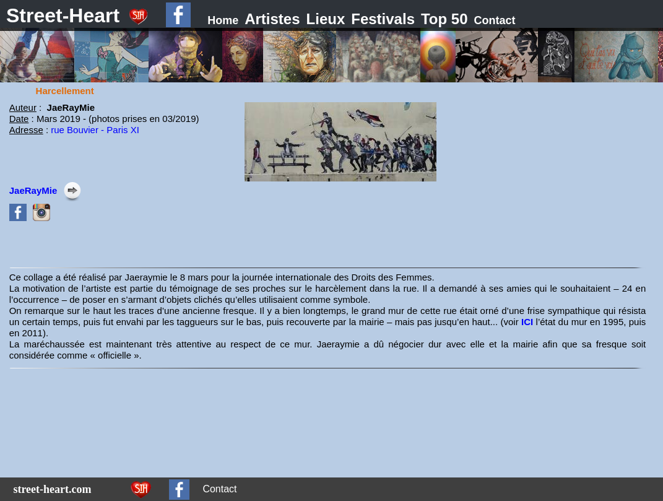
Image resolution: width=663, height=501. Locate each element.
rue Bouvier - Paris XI (95, 129)
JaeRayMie (33, 190)
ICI (528, 321)
